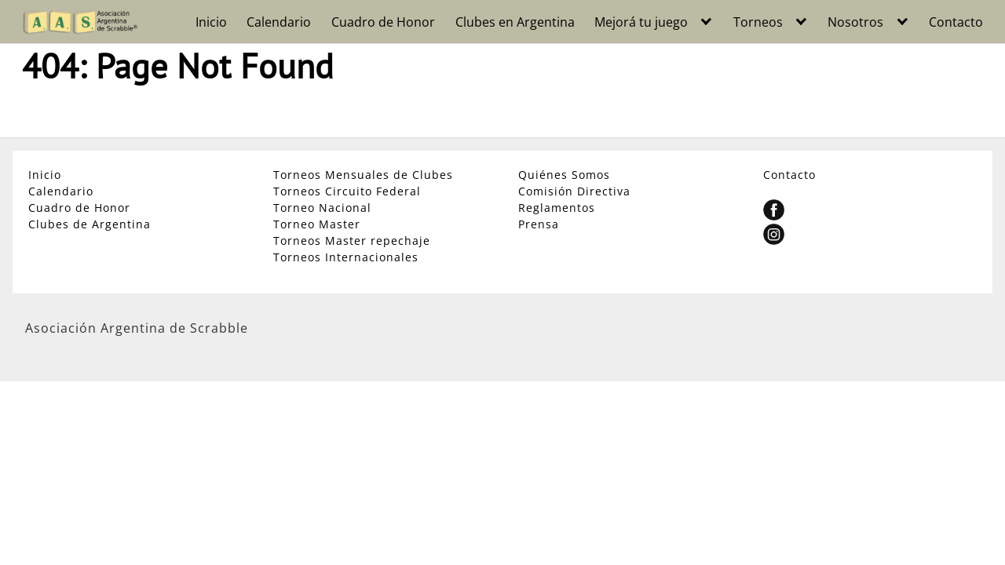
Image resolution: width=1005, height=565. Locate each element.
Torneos (758, 22)
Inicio (211, 22)
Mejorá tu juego (641, 22)
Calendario (279, 22)
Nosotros (855, 22)
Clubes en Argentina (515, 22)
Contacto (956, 22)
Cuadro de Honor (383, 22)
